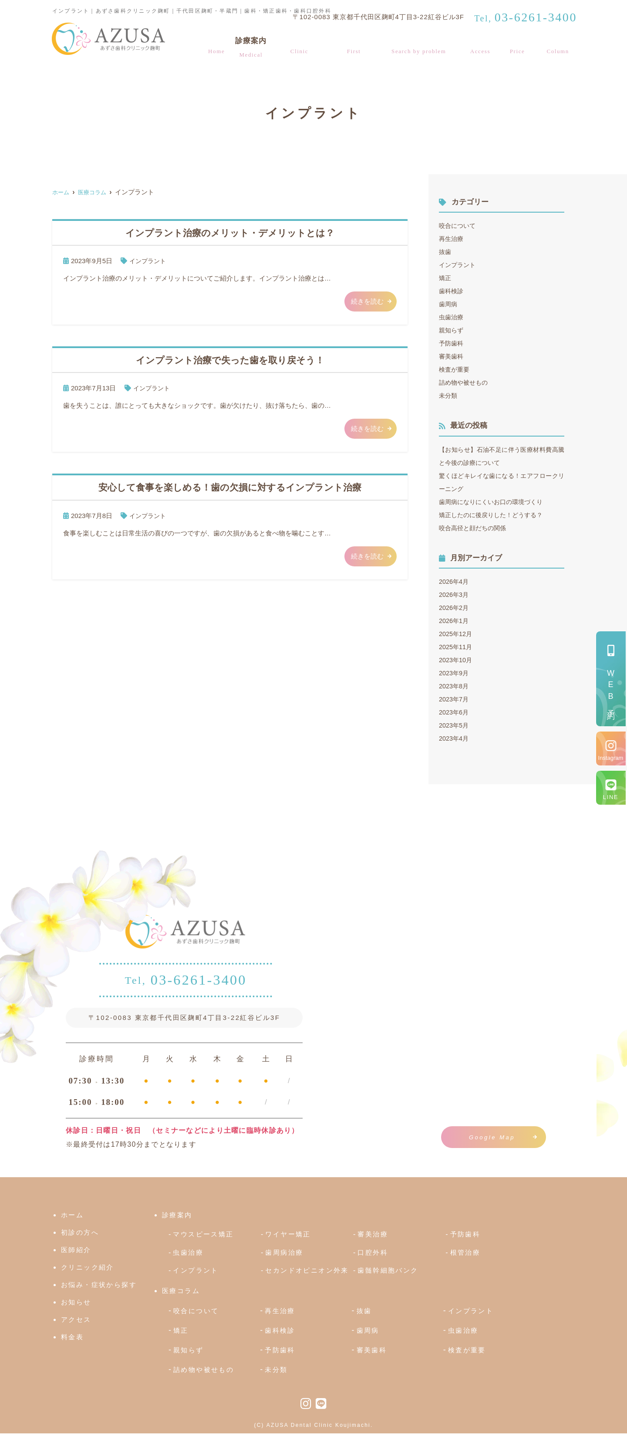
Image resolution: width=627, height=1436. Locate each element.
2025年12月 (456, 633)
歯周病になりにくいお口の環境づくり (494, 501)
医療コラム (560, 49)
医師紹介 (76, 1252)
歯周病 (448, 304)
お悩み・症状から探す (422, 49)
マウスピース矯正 (203, 1236)
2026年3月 (454, 594)
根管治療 (465, 1254)
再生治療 (452, 238)
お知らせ (76, 1304)
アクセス (485, 49)
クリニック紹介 (300, 49)
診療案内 (249, 49)
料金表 (521, 49)
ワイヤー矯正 (287, 1236)
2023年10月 (456, 660)
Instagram (611, 758)
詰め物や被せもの (465, 382)
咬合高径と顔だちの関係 (475, 528)
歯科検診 (452, 291)
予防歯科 (452, 343)
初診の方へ (355, 49)
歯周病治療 (284, 1254)
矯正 (445, 277)
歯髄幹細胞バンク (387, 1273)
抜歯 (445, 251)
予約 (611, 689)
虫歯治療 (452, 317)
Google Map (492, 1137)
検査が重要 (455, 369)
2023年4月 (454, 738)
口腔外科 (372, 1254)
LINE (610, 797)
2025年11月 (456, 646)
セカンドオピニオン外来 (306, 1273)
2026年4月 (454, 581)
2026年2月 (454, 607)
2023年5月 (454, 725)
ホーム (213, 49)
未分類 (448, 395)
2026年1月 (454, 620)
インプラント (149, 260)
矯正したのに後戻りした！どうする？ (494, 514)
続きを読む (367, 301)
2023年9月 (454, 673)
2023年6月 (454, 712)
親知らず (452, 330)
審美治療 (372, 1236)
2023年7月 (454, 699)
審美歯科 (452, 356)
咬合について (458, 225)
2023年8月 (454, 686)
